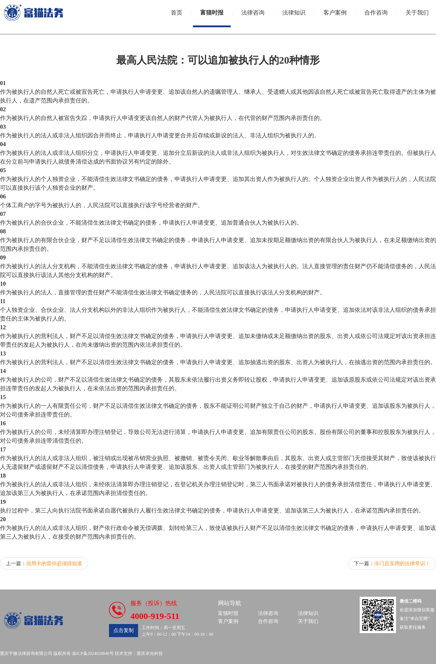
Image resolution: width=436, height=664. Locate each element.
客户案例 (335, 12)
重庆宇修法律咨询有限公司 (26, 653)
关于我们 (417, 12)
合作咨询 (376, 12)
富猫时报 (211, 12)
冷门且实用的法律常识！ (402, 563)
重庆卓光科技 (150, 653)
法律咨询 (253, 12)
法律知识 (294, 12)
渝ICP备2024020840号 (93, 653)
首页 (176, 12)
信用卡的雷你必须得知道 (54, 563)
